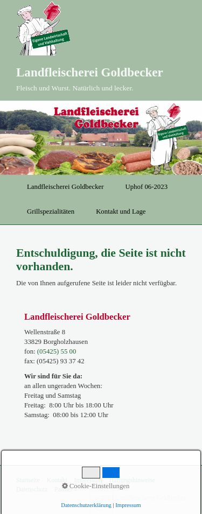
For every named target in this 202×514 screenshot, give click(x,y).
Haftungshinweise (132, 480)
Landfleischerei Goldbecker (89, 72)
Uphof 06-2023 (146, 187)
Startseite (28, 480)
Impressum (88, 480)
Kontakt (57, 480)
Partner (63, 489)
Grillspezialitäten (50, 211)
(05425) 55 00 (56, 351)
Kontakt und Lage (120, 211)
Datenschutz (31, 489)
